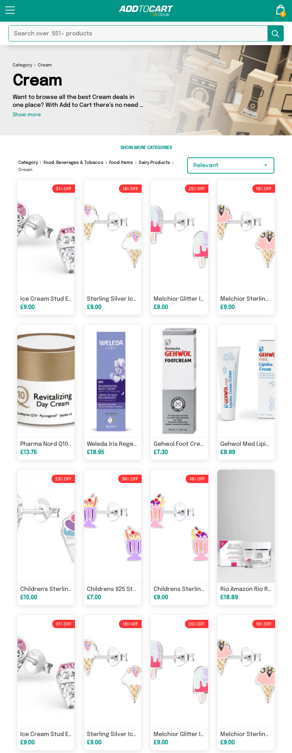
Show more (27, 114)
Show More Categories (146, 148)
